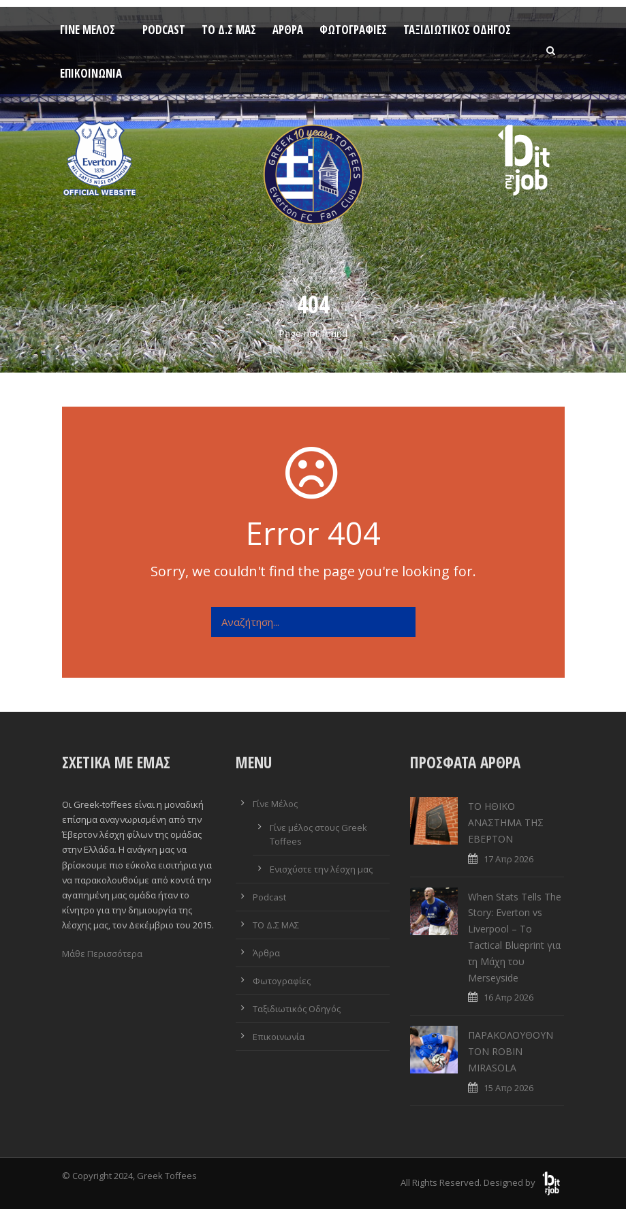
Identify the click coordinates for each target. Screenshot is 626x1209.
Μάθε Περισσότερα (102, 953)
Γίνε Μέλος (87, 29)
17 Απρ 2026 (508, 859)
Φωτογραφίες (353, 29)
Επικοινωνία (91, 73)
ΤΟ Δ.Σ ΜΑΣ (229, 29)
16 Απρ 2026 (508, 997)
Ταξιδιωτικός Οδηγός (457, 29)
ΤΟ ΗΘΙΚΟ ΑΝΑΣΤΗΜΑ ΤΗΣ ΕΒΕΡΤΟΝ (506, 822)
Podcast (163, 29)
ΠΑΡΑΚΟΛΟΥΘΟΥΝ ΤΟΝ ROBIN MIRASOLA (510, 1051)
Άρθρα (287, 29)
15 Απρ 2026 (508, 1088)
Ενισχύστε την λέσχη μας (321, 869)
